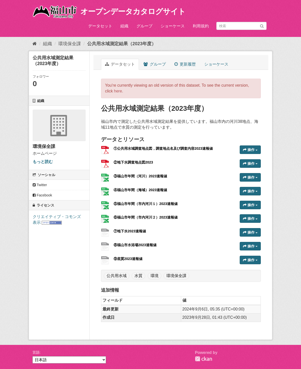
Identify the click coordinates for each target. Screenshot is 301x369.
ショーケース (173, 26)
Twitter (40, 185)
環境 (154, 276)
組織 (124, 26)
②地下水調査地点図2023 (133, 162)
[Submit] (262, 25)
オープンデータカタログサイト (132, 11)
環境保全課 (69, 43)
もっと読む (43, 162)
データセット (100, 26)
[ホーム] (34, 43)
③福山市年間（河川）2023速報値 (140, 176)
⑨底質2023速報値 (128, 259)
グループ (144, 26)
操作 (250, 150)
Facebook (42, 195)
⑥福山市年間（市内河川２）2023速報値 (146, 217)
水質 (138, 276)
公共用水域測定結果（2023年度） (121, 43)
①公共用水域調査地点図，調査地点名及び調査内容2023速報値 (163, 148)
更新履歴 (185, 64)
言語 (35, 352)
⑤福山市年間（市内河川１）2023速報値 (146, 204)
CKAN (203, 358)
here (118, 91)
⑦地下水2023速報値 (130, 231)
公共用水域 (117, 276)
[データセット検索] (241, 26)
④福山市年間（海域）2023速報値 (140, 190)
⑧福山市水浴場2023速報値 (135, 245)
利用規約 (201, 26)
